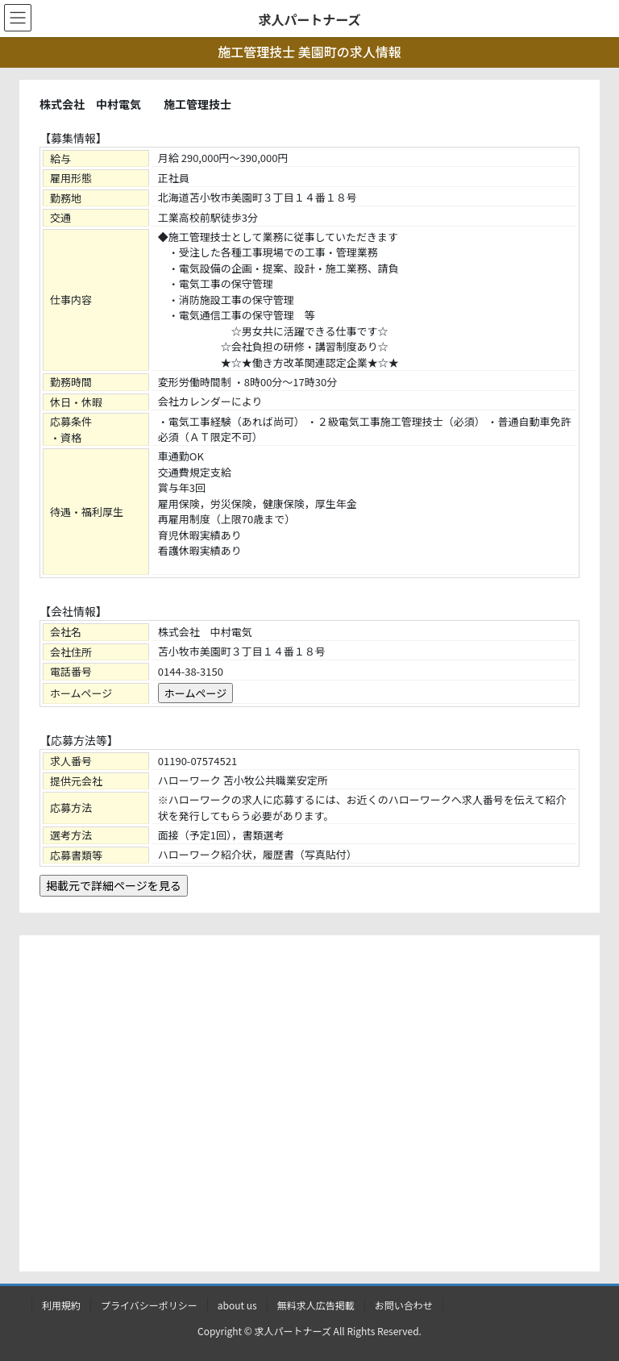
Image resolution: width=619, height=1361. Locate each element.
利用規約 (61, 1305)
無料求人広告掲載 (316, 1305)
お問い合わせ (404, 1305)
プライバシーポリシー (149, 1305)
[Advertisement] (309, 1107)
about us (237, 1305)
